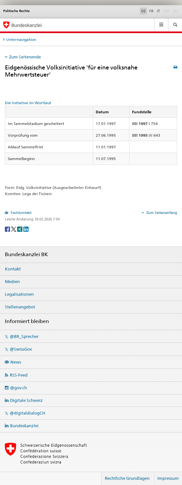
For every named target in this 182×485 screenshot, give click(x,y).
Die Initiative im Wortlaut (28, 102)
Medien (12, 281)
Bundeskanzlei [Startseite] (26, 25)
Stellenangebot (20, 306)
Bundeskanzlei (24, 425)
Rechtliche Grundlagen (127, 478)
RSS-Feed (19, 375)
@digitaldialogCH (27, 413)
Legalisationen (19, 294)
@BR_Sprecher (24, 336)
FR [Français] (151, 11)
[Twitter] (14, 228)
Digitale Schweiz (26, 400)
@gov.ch (18, 387)
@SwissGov (21, 349)
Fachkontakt (20, 212)
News (15, 362)
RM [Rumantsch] (166, 11)
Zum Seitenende (25, 56)
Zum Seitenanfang (161, 212)
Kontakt (13, 268)
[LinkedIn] (26, 228)
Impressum (168, 478)
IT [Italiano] (158, 11)
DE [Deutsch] (143, 11)
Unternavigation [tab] (21, 39)
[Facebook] (8, 228)
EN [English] (175, 11)
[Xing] (20, 228)
